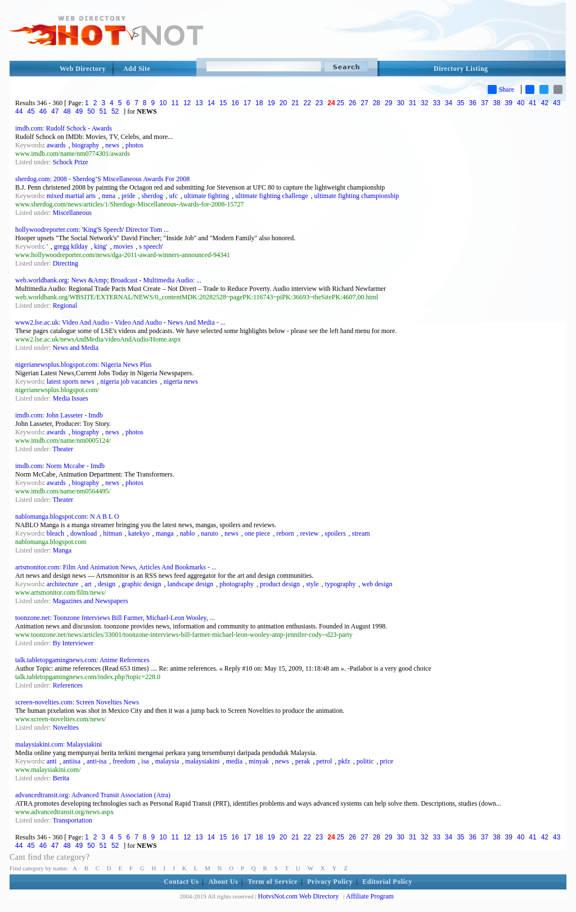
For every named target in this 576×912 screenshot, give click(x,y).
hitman (112, 533)
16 (234, 103)
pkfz (344, 761)
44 (18, 111)
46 (43, 111)
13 (198, 103)
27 (364, 103)
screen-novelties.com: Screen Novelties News (77, 702)
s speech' (151, 246)
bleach (55, 533)
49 (79, 111)
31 (412, 103)
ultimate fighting (206, 196)
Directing (65, 263)
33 (436, 103)
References (68, 685)
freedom (123, 761)
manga (165, 533)
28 (376, 103)
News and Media (75, 348)
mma (108, 196)
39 (508, 103)
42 (544, 103)
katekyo (139, 533)
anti (52, 761)
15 (223, 103)
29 (388, 103)
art (88, 584)
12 (187, 103)
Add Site (136, 69)
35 (460, 103)
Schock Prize (70, 162)
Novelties (66, 727)
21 (295, 103)
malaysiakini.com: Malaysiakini (58, 744)
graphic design (141, 584)
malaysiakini (202, 761)
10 (162, 103)
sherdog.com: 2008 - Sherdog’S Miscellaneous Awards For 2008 (102, 179)
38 (496, 103)
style (312, 584)
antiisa (71, 761)
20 (283, 103)
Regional (65, 305)
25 (340, 103)
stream (361, 533)
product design (280, 584)
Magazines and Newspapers (90, 601)
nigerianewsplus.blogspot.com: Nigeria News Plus (83, 365)
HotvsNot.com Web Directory (298, 896)
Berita (61, 778)
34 (448, 103)
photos (134, 145)
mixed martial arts (71, 196)
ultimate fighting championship (356, 196)
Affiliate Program (370, 896)
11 (175, 103)
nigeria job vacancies (128, 381)
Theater (62, 449)
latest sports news (70, 381)
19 (270, 103)
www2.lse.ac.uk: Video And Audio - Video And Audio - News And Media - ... (120, 322)
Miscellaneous (72, 213)
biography (86, 145)
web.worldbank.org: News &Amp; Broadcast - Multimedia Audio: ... (108, 280)
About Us (223, 882)
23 (319, 103)
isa (144, 761)
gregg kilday (71, 246)
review (309, 533)
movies (123, 246)
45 (30, 111)
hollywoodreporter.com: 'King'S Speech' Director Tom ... (92, 229)
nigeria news (181, 381)
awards (56, 145)
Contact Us (181, 882)
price (386, 761)
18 (259, 103)
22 (307, 103)
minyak (259, 761)
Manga (62, 550)
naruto (209, 533)
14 (211, 103)
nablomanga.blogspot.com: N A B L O (67, 516)
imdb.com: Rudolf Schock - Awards (63, 128)
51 (103, 111)
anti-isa (96, 761)
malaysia (167, 761)
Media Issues (70, 398)
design (106, 584)
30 (400, 103)
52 (115, 111)
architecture (63, 584)
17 (247, 103)
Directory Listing (461, 69)
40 (520, 103)
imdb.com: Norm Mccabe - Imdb (60, 466)
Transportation (72, 820)
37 (484, 103)
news (112, 145)
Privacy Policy (330, 882)
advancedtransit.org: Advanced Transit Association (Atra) (92, 795)
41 (532, 103)
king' (100, 246)
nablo (187, 533)
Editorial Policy (387, 882)
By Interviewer (73, 643)
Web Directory (83, 69)
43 (556, 103)
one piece (258, 533)
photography (236, 584)
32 (424, 103)
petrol (324, 761)
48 (66, 111)
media (234, 761)
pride (129, 196)
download (83, 533)
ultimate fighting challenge (271, 196)
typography (340, 584)
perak (302, 761)
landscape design (191, 584)
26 (352, 103)
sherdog (152, 196)
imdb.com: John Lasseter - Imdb (59, 415)
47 (54, 111)
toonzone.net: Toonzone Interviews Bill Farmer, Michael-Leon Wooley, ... (115, 618)
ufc (173, 196)
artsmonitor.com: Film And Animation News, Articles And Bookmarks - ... (116, 567)
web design (377, 584)
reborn (285, 533)
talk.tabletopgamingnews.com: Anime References (82, 660)
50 (90, 111)
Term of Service (273, 882)
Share (501, 89)
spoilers (335, 533)
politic (365, 761)
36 (472, 103)
